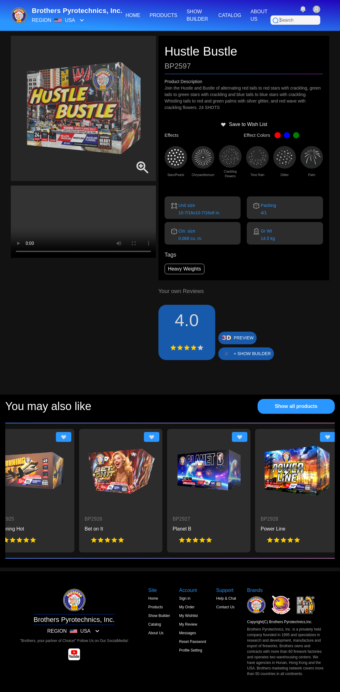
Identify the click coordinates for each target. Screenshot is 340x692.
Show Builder (159, 616)
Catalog (154, 624)
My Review (188, 624)
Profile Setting (190, 650)
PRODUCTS (163, 15)
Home (153, 598)
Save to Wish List (243, 124)
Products (155, 607)
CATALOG (229, 15)
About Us (155, 633)
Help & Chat (226, 598)
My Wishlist (188, 616)
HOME (132, 15)
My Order (187, 607)
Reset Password (192, 642)
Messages (187, 633)
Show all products (296, 406)
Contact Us (225, 607)
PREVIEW (244, 337)
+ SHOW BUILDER (252, 353)
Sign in (185, 598)
